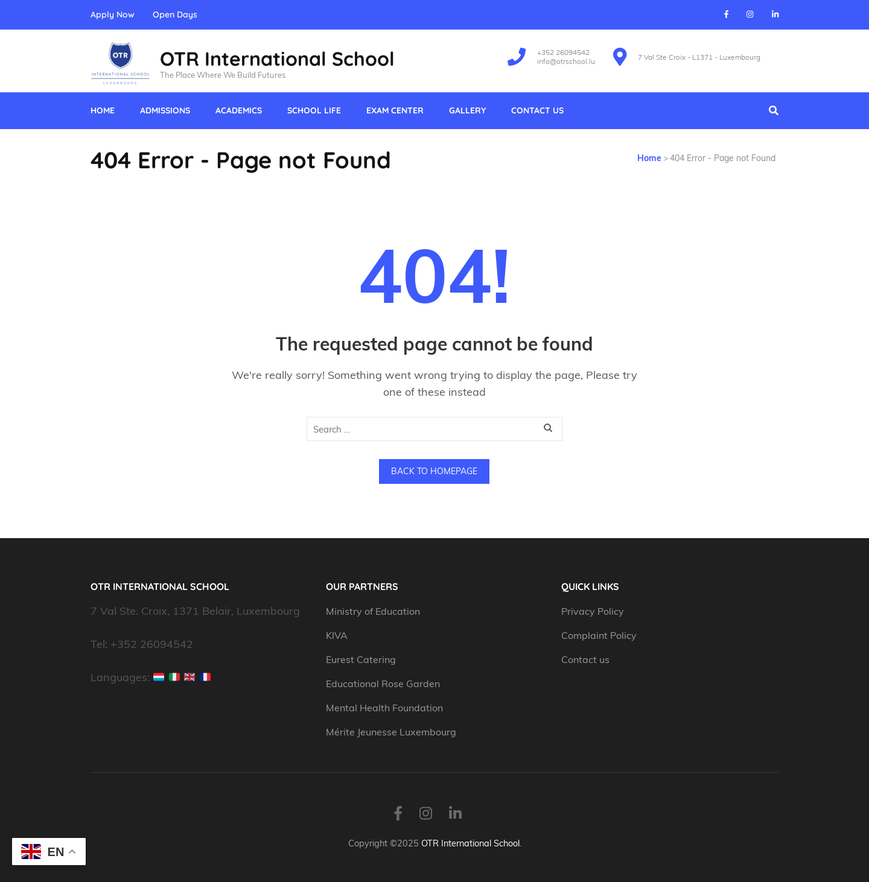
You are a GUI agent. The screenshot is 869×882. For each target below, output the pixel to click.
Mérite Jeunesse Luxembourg (391, 732)
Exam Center (395, 110)
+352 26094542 (563, 52)
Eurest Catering (361, 659)
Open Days (175, 15)
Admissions (165, 110)
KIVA (337, 635)
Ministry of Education (374, 611)
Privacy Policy (592, 611)
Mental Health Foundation (384, 708)
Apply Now (113, 15)
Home (103, 110)
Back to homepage (434, 471)
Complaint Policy (599, 635)
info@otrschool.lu (566, 61)
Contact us (537, 110)
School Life (314, 110)
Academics (238, 110)
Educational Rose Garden (383, 683)
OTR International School (277, 58)
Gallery (467, 110)
